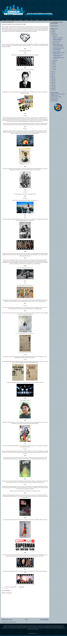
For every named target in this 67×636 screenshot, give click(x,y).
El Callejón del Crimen (54, 95)
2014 (53, 85)
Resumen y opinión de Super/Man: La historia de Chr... (59, 53)
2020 (53, 76)
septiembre (55, 60)
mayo (54, 66)
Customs (42, 19)
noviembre (55, 34)
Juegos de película (56, 42)
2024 (53, 33)
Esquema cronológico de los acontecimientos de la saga (58, 45)
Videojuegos (37, 19)
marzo (54, 69)
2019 (53, 77)
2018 (53, 79)
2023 (53, 71)
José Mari (7, 586)
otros (6, 588)
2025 (53, 31)
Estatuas (15, 19)
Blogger (37, 633)
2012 (53, 88)
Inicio (3, 19)
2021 (53, 74)
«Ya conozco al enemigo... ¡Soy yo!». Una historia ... (58, 49)
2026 (53, 30)
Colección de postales (56, 50)
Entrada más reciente (7, 619)
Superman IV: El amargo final (58, 37)
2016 (53, 82)
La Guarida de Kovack (54, 99)
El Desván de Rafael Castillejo (56, 96)
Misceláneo (21, 19)
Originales (26, 19)
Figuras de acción (9, 19)
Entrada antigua (44, 619)
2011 (53, 89)
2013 (53, 86)
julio (53, 63)
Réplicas (31, 19)
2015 (53, 83)
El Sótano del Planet (54, 98)
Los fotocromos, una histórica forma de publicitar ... (58, 55)
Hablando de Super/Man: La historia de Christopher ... (58, 39)
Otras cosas (53, 19)
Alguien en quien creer (57, 41)
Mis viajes (47, 19)
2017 (53, 80)
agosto (54, 61)
